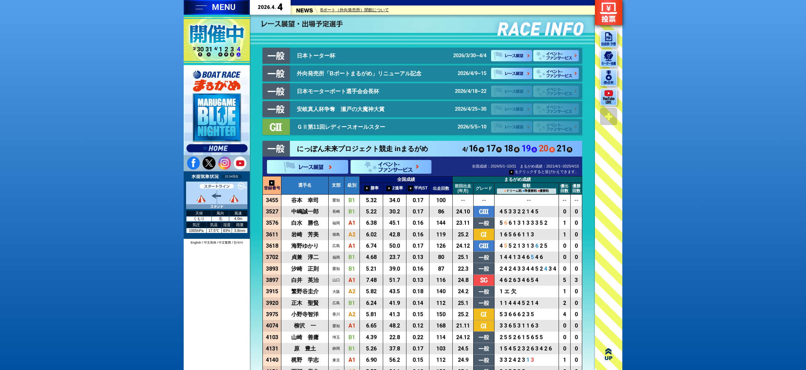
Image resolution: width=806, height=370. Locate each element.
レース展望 (511, 55)
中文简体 (210, 242)
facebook (193, 163)
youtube (240, 163)
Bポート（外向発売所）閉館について (354, 11)
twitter (209, 163)
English (196, 242)
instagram (224, 163)
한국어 (238, 242)
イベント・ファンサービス (556, 55)
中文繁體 (225, 242)
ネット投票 (608, 12)
